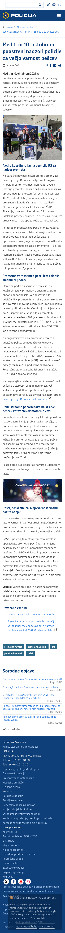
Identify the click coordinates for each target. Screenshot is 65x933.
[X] (6, 882)
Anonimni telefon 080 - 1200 (20, 836)
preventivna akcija (37, 646)
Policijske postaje (13, 795)
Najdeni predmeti (13, 849)
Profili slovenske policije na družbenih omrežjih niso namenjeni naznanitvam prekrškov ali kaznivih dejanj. (31, 891)
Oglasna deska (11, 787)
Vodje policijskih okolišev (17, 809)
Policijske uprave (13, 800)
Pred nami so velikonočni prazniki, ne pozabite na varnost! (32, 679)
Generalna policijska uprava (19, 805)
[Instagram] (28, 882)
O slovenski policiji (14, 773)
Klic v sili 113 (10, 831)
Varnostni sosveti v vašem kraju (21, 814)
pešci (30, 653)
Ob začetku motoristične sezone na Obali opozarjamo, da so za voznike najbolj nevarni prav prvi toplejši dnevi (31, 707)
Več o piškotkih (38, 918)
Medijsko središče (13, 782)
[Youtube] (21, 882)
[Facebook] (13, 882)
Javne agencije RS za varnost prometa (25, 399)
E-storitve (8, 840)
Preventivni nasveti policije (18, 778)
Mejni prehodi (11, 845)
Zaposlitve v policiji (14, 867)
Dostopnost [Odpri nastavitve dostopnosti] (54, 4)
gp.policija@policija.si (26, 769)
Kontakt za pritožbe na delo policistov (25, 822)
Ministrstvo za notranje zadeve (20, 746)
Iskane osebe (10, 863)
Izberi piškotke (47, 926)
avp (53, 646)
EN (59, 5)
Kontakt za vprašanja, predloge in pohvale (27, 818)
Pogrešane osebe (13, 858)
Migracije (8, 876)
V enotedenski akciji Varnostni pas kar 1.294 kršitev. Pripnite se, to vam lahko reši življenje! (29, 697)
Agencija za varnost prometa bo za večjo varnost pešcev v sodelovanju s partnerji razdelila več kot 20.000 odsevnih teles (31, 626)
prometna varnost (13, 646)
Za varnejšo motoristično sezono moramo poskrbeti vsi (30, 687)
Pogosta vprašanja (13, 872)
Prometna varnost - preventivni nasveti (31, 614)
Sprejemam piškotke (26, 926)
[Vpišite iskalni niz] (21, 5)
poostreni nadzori (13, 653)
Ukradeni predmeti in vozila (19, 854)
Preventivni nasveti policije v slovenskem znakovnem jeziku (49, 4)
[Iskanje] (40, 5)
